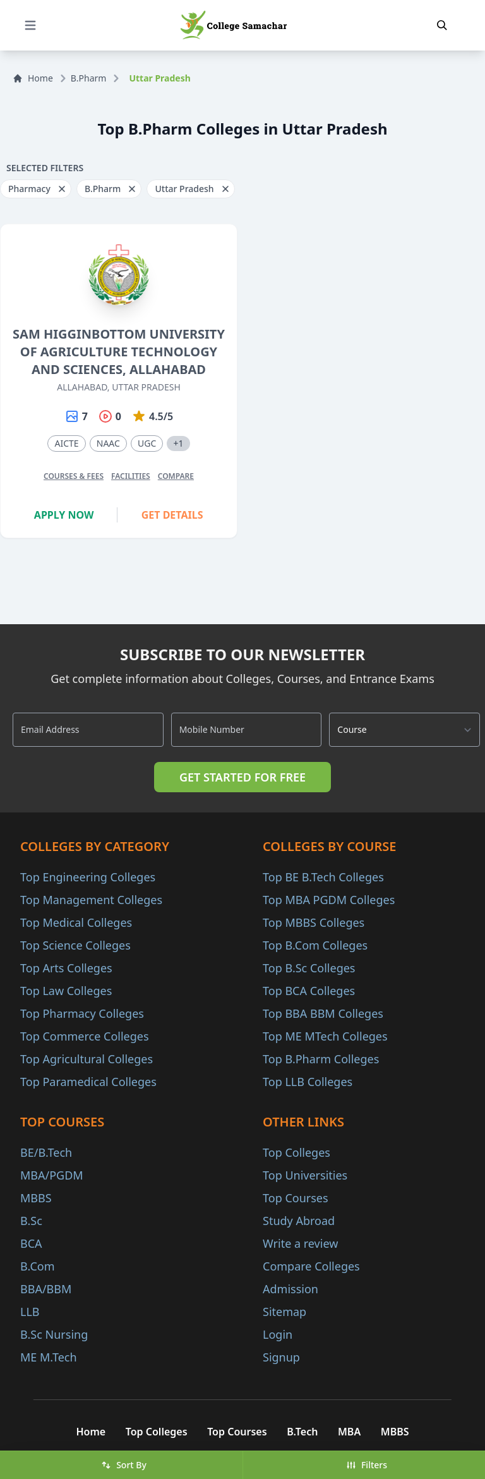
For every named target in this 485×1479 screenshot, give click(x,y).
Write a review (300, 1243)
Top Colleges (296, 1152)
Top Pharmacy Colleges (82, 1013)
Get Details (172, 515)
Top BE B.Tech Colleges (323, 876)
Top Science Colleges (75, 945)
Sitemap (284, 1311)
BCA (31, 1243)
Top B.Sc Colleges (309, 967)
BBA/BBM (45, 1288)
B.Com (37, 1266)
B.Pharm (89, 78)
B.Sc (31, 1220)
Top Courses (295, 1197)
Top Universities (305, 1175)
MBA (349, 1432)
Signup (281, 1357)
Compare (176, 476)
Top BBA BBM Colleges (323, 1013)
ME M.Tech (48, 1357)
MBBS (36, 1197)
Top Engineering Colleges (87, 876)
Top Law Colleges (66, 990)
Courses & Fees (74, 476)
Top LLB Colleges (307, 1081)
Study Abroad (299, 1220)
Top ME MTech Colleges (325, 1036)
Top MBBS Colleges (313, 922)
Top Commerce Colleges (84, 1036)
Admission (290, 1288)
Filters (366, 1465)
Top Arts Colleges (66, 967)
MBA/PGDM (51, 1175)
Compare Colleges (311, 1266)
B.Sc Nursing (54, 1334)
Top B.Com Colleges (315, 945)
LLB (30, 1311)
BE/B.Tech (46, 1152)
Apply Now (64, 515)
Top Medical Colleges (76, 922)
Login (277, 1334)
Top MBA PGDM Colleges (329, 899)
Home (33, 78)
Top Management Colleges (91, 899)
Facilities (130, 476)
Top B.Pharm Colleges (321, 1058)
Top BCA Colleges (309, 990)
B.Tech (302, 1432)
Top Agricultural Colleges (86, 1058)
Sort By (124, 1465)
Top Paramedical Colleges (88, 1081)
